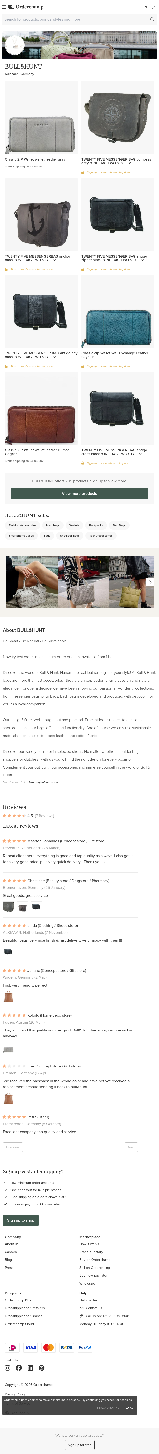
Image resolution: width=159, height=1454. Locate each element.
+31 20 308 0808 (116, 1315)
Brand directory (91, 1251)
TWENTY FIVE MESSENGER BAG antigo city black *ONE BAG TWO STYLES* (41, 354)
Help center (88, 1300)
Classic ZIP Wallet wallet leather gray (35, 159)
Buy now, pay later (93, 1275)
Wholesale (87, 1283)
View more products (79, 493)
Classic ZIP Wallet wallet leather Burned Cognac (37, 451)
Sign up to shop (20, 1220)
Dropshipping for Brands (23, 1315)
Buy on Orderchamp (95, 1259)
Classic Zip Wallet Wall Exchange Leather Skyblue (114, 354)
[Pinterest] (41, 1368)
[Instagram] (7, 1368)
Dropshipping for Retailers (25, 1308)
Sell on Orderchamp (95, 1267)
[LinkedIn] (30, 1368)
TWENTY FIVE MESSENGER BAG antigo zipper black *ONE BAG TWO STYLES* (114, 258)
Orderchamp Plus (18, 1300)
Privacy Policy (15, 1394)
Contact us (94, 1308)
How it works (89, 1243)
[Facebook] (19, 1368)
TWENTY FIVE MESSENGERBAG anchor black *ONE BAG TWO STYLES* (37, 258)
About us (12, 1243)
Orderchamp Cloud (19, 1323)
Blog (8, 1259)
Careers (11, 1251)
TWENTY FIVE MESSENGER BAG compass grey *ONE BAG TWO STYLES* (116, 161)
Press (9, 1267)
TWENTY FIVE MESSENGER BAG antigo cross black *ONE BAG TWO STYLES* (114, 451)
